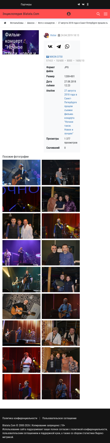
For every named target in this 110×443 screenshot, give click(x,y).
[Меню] (106, 14)
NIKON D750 (54, 56)
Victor (53, 35)
